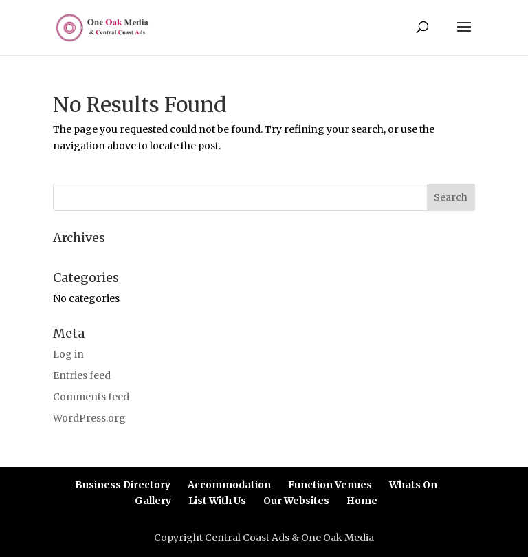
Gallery (153, 500)
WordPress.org (89, 418)
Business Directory (122, 485)
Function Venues (330, 485)
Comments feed (91, 397)
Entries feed (82, 375)
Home (361, 500)
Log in (68, 354)
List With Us (217, 500)
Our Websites (296, 500)
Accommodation (229, 485)
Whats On (413, 485)
